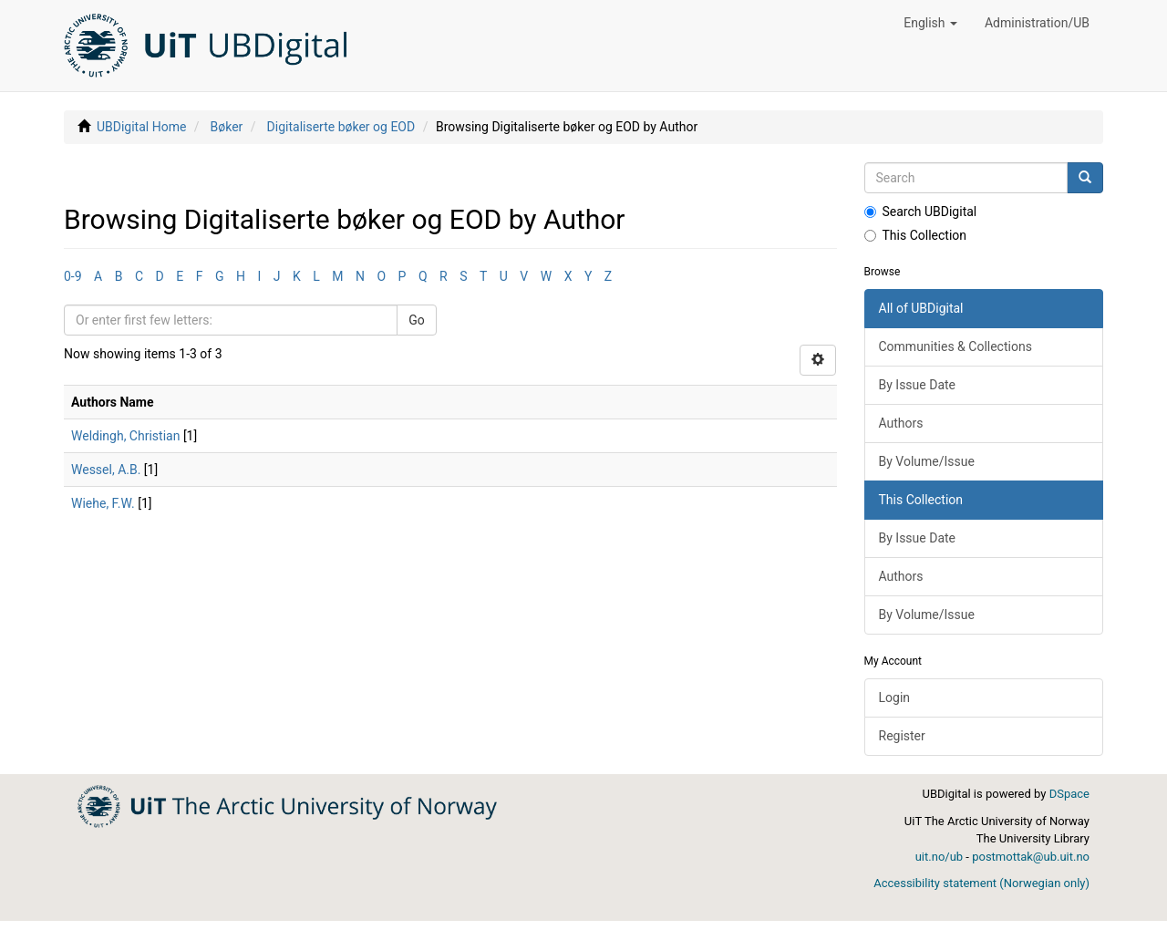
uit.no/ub (939, 856)
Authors (901, 423)
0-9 (73, 276)
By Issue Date (917, 384)
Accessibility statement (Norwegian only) (981, 883)
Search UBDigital (920, 211)
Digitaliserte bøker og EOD (341, 126)
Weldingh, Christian (125, 436)
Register (902, 735)
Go (416, 320)
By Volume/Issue (927, 461)
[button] (930, 23)
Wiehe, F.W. (103, 503)
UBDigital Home (141, 126)
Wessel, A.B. (105, 469)
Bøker (227, 126)
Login (895, 697)
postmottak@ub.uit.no (1031, 856)
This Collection (915, 235)
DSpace (1069, 794)
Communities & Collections (955, 346)
